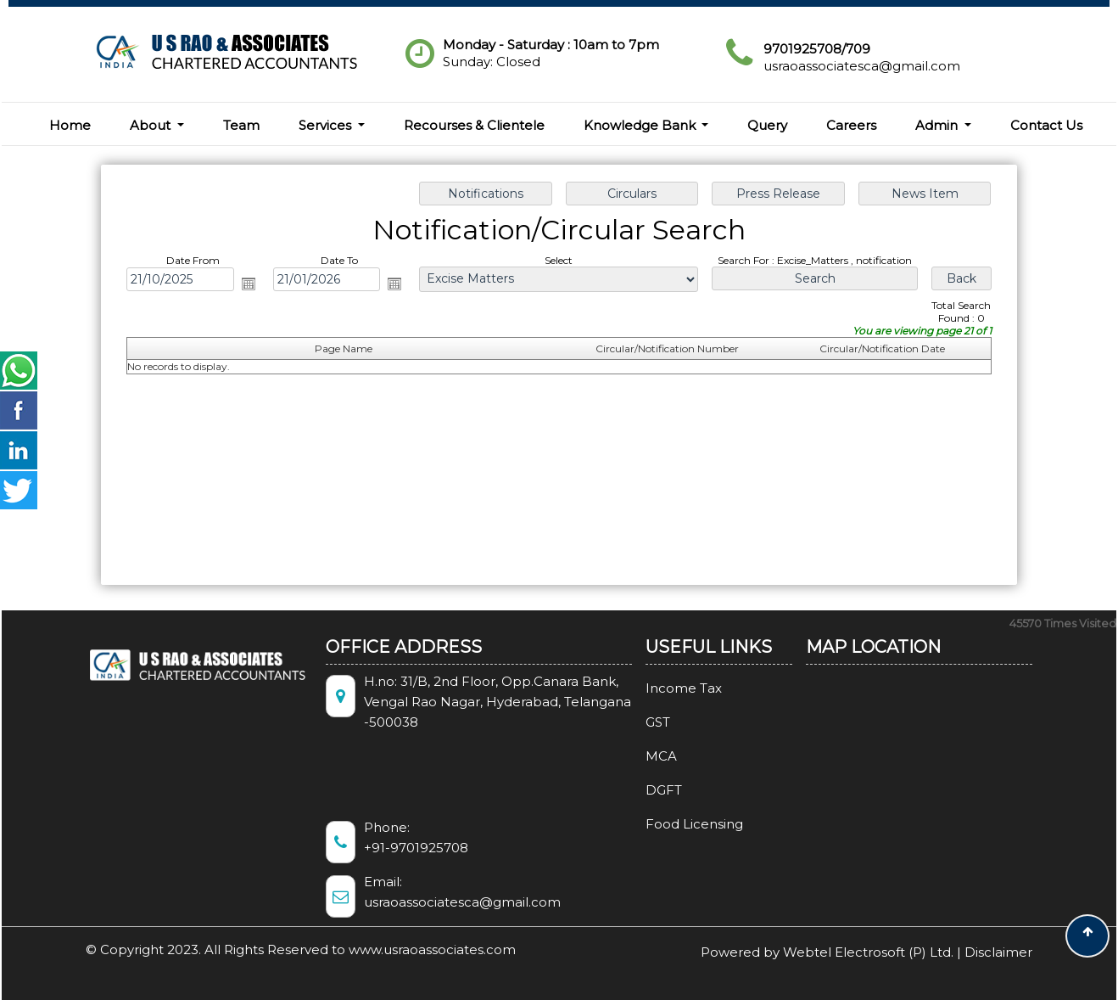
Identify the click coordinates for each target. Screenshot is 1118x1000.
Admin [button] (938, 125)
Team (241, 125)
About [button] (152, 125)
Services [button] (327, 125)
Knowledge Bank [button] (641, 125)
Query (767, 125)
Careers (851, 125)
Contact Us (1046, 125)
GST (642, 722)
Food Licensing (679, 824)
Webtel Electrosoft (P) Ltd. (868, 952)
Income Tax (668, 688)
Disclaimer (998, 952)
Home (70, 125)
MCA (646, 756)
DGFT (648, 790)
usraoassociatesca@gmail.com (861, 66)
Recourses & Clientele (474, 125)
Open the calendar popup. (248, 283)
